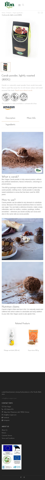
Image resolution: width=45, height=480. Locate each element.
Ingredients (10, 125)
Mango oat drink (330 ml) (12, 350)
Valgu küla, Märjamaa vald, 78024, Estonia (15, 412)
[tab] (12, 118)
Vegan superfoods (17, 12)
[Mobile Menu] (19, 5)
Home (3, 12)
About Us (4, 430)
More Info (31, 118)
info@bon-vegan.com (9, 398)
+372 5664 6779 (7, 409)
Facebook (5, 417)
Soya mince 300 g (33, 350)
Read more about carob (23, 90)
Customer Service (7, 435)
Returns (4, 433)
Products (9, 12)
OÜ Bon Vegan (6, 406)
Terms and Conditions (8, 438)
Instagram (6, 420)
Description (10, 118)
